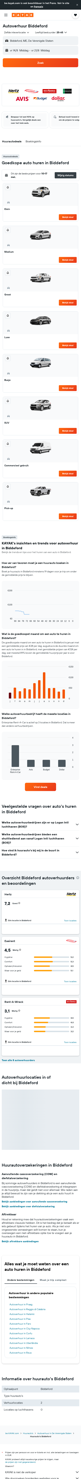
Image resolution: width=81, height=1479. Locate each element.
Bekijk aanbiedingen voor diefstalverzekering (28, 1206)
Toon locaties (70, 920)
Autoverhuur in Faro (20, 1323)
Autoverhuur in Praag (21, 1304)
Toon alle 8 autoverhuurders (18, 1060)
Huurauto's (28, 1433)
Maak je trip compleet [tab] (53, 1280)
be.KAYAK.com (12, 1433)
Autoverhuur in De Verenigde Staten (54, 1433)
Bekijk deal (67, 217)
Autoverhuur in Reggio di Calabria (27, 1309)
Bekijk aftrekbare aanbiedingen (20, 1241)
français (38, 6)
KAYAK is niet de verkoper (42, 1472)
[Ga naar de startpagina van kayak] (22, 15)
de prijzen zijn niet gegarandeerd (20, 1462)
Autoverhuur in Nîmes (21, 1347)
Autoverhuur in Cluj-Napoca (24, 1328)
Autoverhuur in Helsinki (22, 1314)
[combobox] (17, 32)
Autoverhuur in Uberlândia (24, 1343)
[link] (40, 787)
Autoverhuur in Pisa (20, 1318)
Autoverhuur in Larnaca (22, 1338)
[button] (77, 5)
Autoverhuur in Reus (21, 1352)
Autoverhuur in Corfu (21, 1333)
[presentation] (77, 877)
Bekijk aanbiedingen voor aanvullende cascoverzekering (34, 1201)
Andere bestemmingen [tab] (20, 1280)
